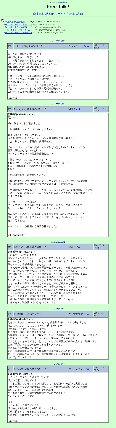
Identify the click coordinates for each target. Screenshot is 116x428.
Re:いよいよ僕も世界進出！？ (17, 24)
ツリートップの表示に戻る (67, 13)
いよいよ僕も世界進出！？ (17, 21)
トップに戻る (58, 42)
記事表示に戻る (42, 13)
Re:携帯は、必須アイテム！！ (19, 30)
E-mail (87, 47)
